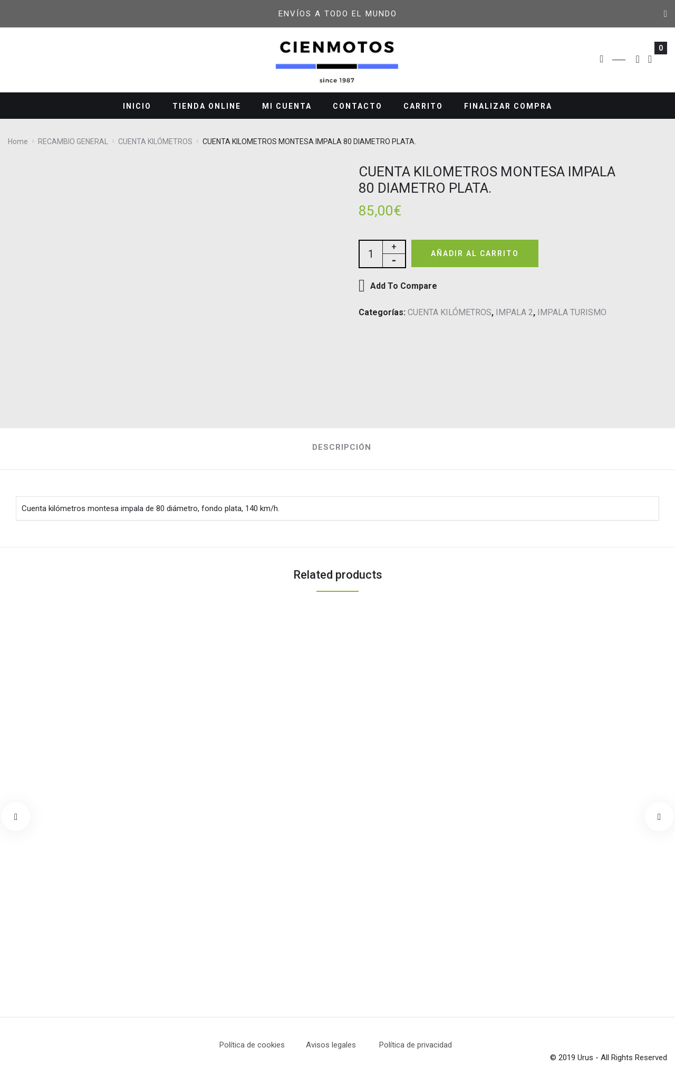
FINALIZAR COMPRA (508, 106)
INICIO (137, 106)
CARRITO (423, 106)
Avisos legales (342, 1045)
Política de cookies (252, 1045)
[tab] (337, 449)
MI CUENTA (287, 106)
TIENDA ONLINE (206, 106)
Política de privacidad (415, 1045)
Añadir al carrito (479, 254)
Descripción (341, 447)
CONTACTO (357, 106)
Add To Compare (403, 287)
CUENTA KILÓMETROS (449, 313)
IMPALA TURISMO (571, 313)
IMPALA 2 (514, 313)
